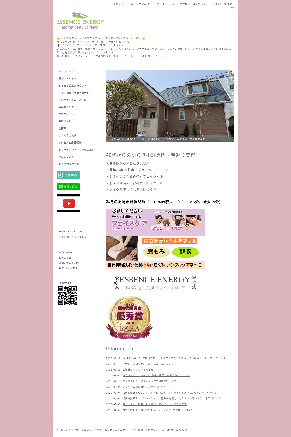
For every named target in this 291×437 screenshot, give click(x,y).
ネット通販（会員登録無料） (75, 93)
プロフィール (66, 114)
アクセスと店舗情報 (70, 142)
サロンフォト (66, 157)
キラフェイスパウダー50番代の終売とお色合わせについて (156, 375)
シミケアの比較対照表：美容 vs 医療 (144, 387)
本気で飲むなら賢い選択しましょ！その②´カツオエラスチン (158, 410)
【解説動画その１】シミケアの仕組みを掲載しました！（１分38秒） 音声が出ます (172, 398)
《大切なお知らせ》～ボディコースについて (148, 364)
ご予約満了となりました (73, 237)
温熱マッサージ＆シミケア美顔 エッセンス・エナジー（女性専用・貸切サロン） (113, 430)
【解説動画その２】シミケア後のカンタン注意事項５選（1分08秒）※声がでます (170, 392)
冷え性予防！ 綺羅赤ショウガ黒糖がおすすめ (149, 381)
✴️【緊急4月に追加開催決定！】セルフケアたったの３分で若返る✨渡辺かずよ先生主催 (174, 358)
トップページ (66, 71)
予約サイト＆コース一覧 (73, 100)
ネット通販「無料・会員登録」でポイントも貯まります (155, 404)
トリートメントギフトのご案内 (77, 149)
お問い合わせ (66, 121)
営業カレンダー (68, 107)
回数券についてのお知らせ (138, 369)
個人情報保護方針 (69, 164)
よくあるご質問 (68, 135)
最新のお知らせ (68, 78)
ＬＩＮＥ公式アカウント (73, 85)
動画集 (62, 128)
